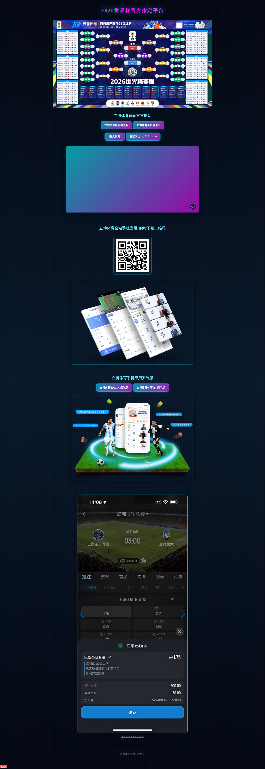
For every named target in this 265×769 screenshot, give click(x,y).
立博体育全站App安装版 (112, 388)
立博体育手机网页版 (150, 125)
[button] (81, 615)
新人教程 (113, 136)
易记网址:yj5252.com (148, 136)
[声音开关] (192, 206)
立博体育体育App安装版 (152, 388)
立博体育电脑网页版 (115, 125)
